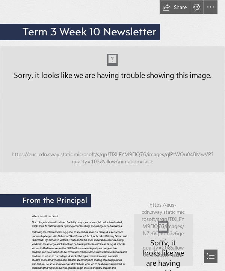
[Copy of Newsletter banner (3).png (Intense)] (112, 109)
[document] (112, 135)
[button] (175, 7)
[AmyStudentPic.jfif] (163, 239)
